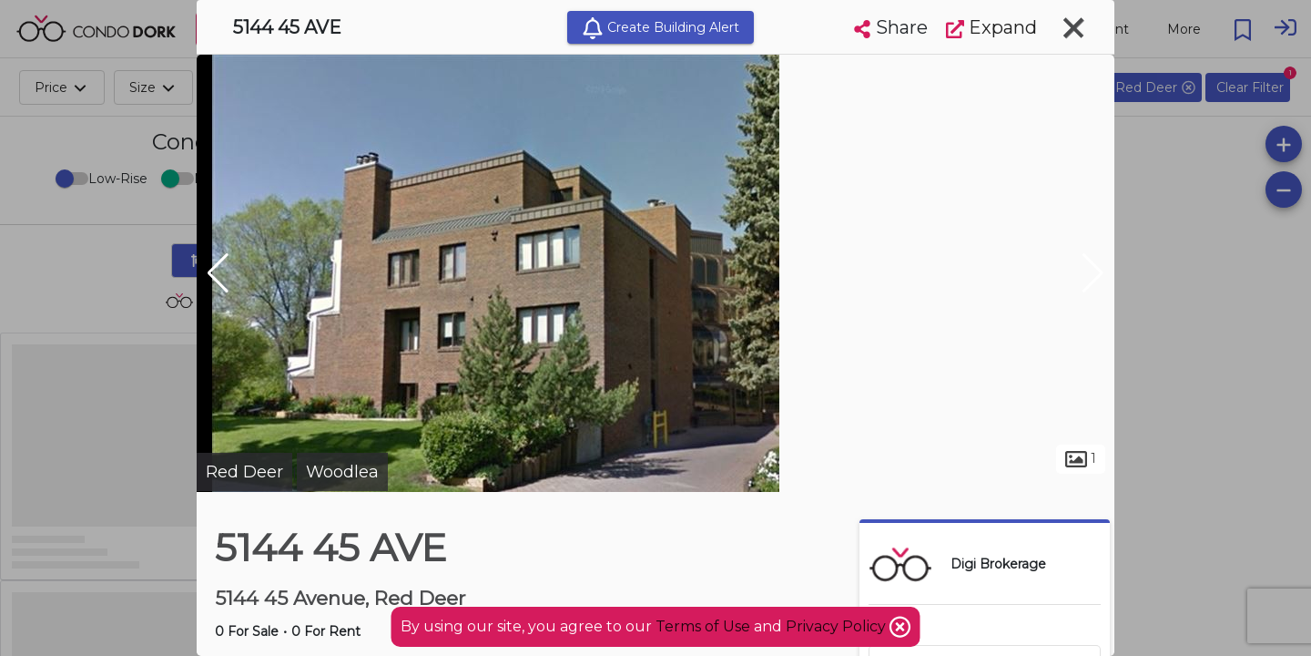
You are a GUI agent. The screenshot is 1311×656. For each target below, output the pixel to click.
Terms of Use (703, 626)
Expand (991, 27)
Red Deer (244, 472)
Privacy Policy (837, 626)
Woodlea (342, 472)
